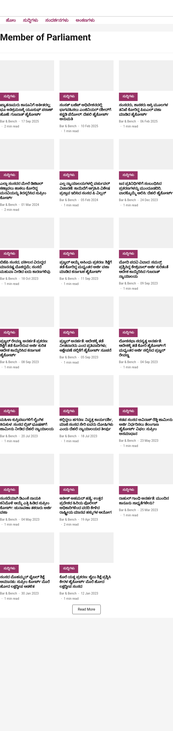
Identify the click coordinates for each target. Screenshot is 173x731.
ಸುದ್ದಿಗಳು (30, 20)
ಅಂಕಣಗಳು (85, 20)
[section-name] (9, 96)
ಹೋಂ (11, 20)
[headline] (27, 110)
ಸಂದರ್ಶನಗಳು (56, 20)
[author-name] (9, 121)
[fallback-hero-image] (27, 75)
